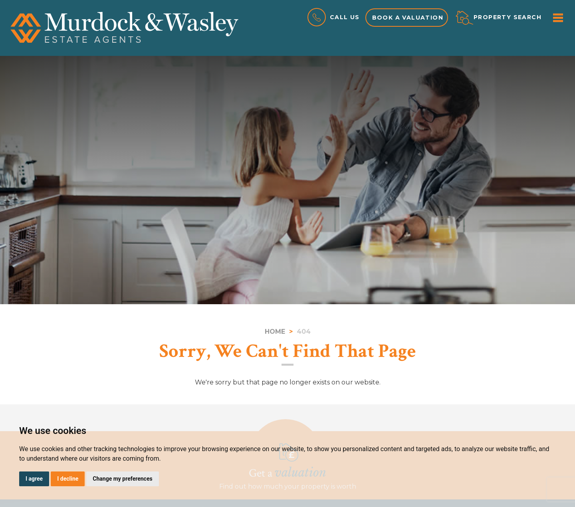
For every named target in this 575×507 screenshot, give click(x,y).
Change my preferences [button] (122, 478)
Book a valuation (407, 17)
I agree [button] (34, 478)
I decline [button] (67, 478)
